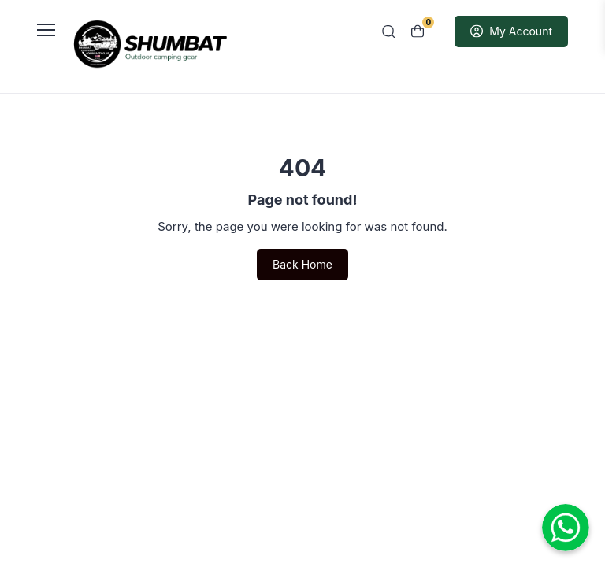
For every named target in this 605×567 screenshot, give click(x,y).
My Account (511, 31)
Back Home (302, 264)
